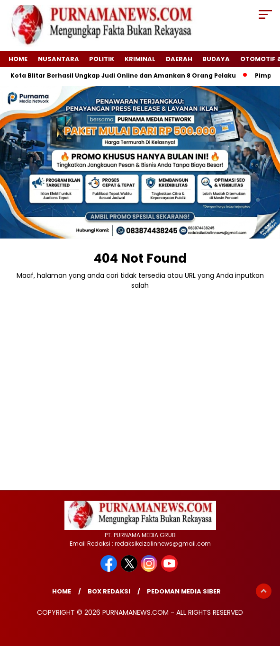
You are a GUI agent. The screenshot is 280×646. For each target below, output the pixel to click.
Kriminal (140, 58)
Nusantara (58, 58)
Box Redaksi (109, 591)
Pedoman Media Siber (184, 591)
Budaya (216, 58)
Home (18, 58)
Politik (101, 58)
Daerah (179, 58)
